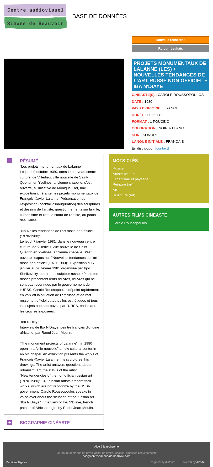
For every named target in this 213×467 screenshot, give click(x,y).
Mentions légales (16, 462)
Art (115, 190)
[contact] (162, 148)
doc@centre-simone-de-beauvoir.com (106, 456)
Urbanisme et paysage (130, 179)
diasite (200, 462)
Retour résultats (170, 48)
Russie (118, 168)
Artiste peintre (124, 174)
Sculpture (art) (124, 195)
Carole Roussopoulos (130, 223)
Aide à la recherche (106, 446)
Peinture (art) (123, 184)
